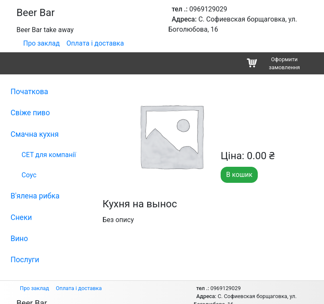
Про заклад (41, 43)
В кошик (239, 175)
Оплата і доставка (95, 43)
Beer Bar (35, 13)
